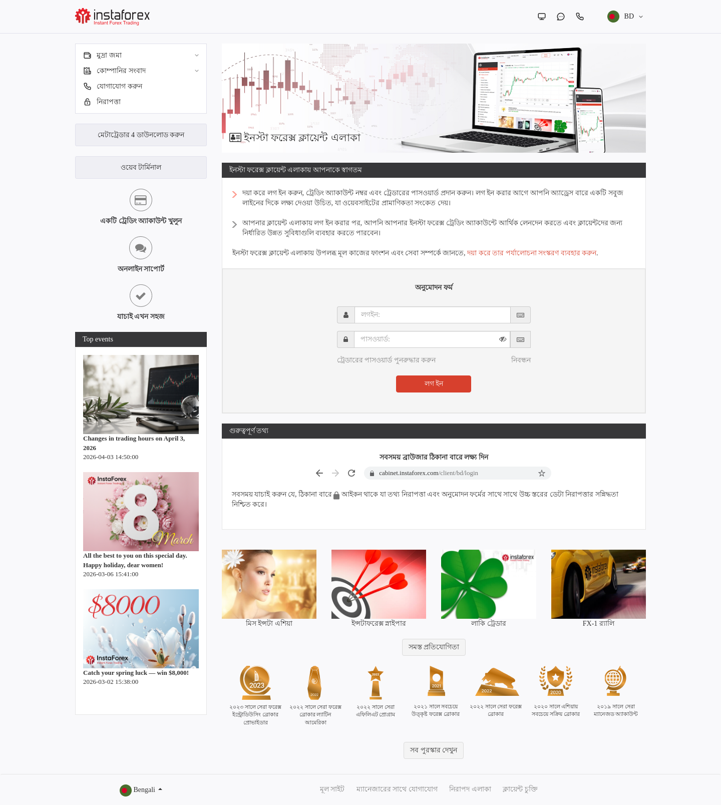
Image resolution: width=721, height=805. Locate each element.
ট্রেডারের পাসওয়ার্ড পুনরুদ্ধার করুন (386, 360)
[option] (434, 98)
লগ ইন (434, 383)
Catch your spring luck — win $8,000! (136, 672)
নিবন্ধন (521, 360)
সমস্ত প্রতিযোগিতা (434, 647)
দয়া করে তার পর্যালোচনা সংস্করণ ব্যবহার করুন (531, 253)
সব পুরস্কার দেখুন (433, 750)
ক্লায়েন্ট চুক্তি (520, 789)
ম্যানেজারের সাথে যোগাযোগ (397, 789)
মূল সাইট (332, 789)
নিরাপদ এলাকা (470, 789)
